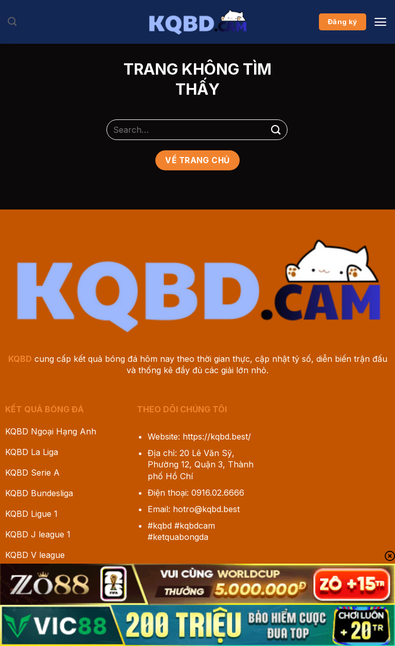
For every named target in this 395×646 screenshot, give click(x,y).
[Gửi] (276, 129)
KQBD (20, 359)
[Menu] (380, 22)
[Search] (12, 21)
